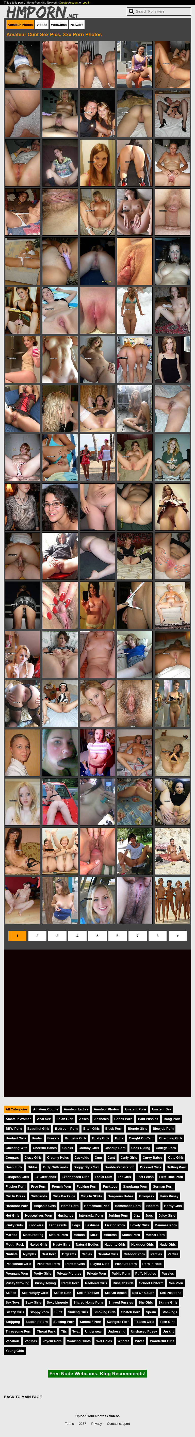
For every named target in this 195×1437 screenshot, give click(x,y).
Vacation (12, 1341)
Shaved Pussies (120, 1302)
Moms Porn (131, 1235)
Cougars (12, 1157)
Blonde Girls (137, 1128)
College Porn (166, 1148)
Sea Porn (176, 1283)
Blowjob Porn (163, 1128)
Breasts (53, 1138)
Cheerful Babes (45, 1148)
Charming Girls (171, 1138)
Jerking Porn (118, 1215)
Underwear (93, 1331)
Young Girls (15, 1351)
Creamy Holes (58, 1157)
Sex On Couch (143, 1293)
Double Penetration (119, 1167)
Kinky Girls (14, 1225)
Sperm (151, 1312)
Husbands (65, 1215)
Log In (86, 2)
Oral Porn (49, 1254)
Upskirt (168, 1331)
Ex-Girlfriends (45, 1177)
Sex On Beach (116, 1293)
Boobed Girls (16, 1138)
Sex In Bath (62, 1293)
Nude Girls (167, 1244)
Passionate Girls (18, 1264)
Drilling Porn (176, 1167)
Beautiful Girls (38, 1128)
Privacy (96, 1424)
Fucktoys (110, 1186)
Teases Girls (144, 1322)
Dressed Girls (150, 1167)
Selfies (11, 1293)
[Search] (159, 11)
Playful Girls (99, 1264)
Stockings (169, 1312)
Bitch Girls (91, 1128)
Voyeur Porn (51, 1341)
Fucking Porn (87, 1186)
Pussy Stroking (17, 1283)
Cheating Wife (16, 1148)
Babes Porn (123, 1119)
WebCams (59, 25)
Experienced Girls (75, 1177)
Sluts (58, 1312)
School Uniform (151, 1283)
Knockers (35, 1225)
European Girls (17, 1177)
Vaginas (31, 1341)
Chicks (67, 1148)
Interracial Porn (91, 1215)
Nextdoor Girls (142, 1244)
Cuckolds (81, 1157)
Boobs (37, 1138)
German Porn (163, 1186)
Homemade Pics (96, 1206)
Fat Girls (124, 1177)
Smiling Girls (78, 1312)
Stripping (13, 1322)
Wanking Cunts (79, 1341)
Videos (42, 25)
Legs (76, 1225)
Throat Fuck (46, 1331)
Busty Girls (100, 1138)
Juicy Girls (166, 1215)
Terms (69, 1424)
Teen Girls (167, 1322)
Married (11, 1235)
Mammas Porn (166, 1225)
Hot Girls (12, 1215)
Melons (79, 1235)
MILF (94, 1235)
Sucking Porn (63, 1322)
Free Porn (38, 1186)
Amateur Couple (45, 1109)
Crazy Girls (33, 1157)
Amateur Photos (20, 25)
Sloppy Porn (39, 1312)
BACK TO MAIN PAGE (23, 1397)
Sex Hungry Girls (35, 1293)
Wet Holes (104, 1341)
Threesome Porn (18, 1331)
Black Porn (113, 1128)
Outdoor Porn (134, 1254)
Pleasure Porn (126, 1264)
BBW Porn (14, 1128)
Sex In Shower (88, 1293)
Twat (75, 1331)
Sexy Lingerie (57, 1302)
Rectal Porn (70, 1283)
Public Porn (121, 1273)
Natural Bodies (87, 1244)
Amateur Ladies (76, 1109)
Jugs (149, 1215)
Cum (98, 1157)
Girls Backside (64, 1196)
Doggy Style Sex (86, 1167)
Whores (123, 1341)
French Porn (61, 1186)
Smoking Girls (105, 1312)
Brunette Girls (75, 1138)
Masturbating (33, 1235)
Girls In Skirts (91, 1196)
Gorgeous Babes (120, 1196)
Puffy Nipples (145, 1273)
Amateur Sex (161, 1109)
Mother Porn (155, 1235)
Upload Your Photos (90, 1416)
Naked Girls (38, 1244)
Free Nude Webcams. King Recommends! (97, 1373)
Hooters (152, 1206)
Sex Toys (13, 1302)
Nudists (12, 1254)
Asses (84, 1119)
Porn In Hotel (152, 1264)
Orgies (87, 1254)
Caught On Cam (141, 1138)
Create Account (68, 2)
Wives (139, 1341)
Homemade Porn (128, 1206)
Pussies (168, 1273)
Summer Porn (90, 1322)
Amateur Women (18, 1119)
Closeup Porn (115, 1148)
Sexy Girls (33, 1302)
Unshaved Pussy (144, 1331)
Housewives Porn (38, 1215)
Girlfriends (38, 1196)
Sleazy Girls (15, 1312)
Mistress (110, 1235)
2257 (82, 1424)
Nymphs (29, 1254)
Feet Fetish (145, 1177)
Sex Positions (170, 1293)
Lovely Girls (140, 1225)
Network (77, 25)
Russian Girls (123, 1283)
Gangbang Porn (135, 1186)
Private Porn (96, 1273)
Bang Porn (172, 1119)
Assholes (101, 1119)
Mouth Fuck (15, 1244)
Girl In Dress (15, 1196)
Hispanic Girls (45, 1206)
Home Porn (69, 1206)
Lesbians (93, 1225)
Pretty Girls (42, 1273)
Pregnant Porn (17, 1273)
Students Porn (37, 1322)
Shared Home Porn (88, 1302)
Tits (64, 1331)
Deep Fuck (14, 1167)
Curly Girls (128, 1157)
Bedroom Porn (66, 1128)
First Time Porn (171, 1177)
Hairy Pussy (169, 1196)
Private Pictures (69, 1273)
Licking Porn (115, 1225)
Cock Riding (140, 1148)
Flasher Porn (15, 1186)
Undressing (116, 1331)
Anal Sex (44, 1119)
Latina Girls (58, 1225)
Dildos (33, 1167)
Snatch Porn (130, 1312)
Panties (156, 1254)
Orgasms (69, 1254)
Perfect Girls (75, 1264)
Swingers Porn (118, 1322)
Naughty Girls (115, 1244)
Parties (173, 1254)
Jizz (137, 1215)
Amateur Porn (135, 1109)
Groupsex (146, 1196)
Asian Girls (65, 1119)
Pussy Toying (45, 1283)
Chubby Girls (88, 1148)
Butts (119, 1138)
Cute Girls (176, 1157)
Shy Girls (146, 1302)
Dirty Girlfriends (55, 1167)
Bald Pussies (148, 1119)
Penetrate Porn (48, 1264)
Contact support (118, 1424)
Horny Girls (173, 1206)
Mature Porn (58, 1235)
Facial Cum (103, 1177)
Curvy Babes (152, 1157)
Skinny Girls (167, 1302)
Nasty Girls (61, 1244)
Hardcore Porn (17, 1206)
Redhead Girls (96, 1283)
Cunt (111, 1157)
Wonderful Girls (162, 1341)
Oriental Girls (108, 1254)
